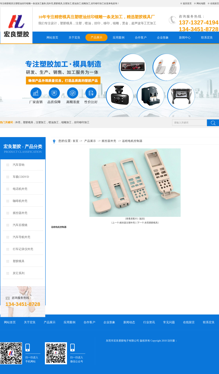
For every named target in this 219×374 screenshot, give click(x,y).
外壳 (51, 3)
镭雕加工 (86, 3)
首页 (75, 140)
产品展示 (96, 37)
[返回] (142, 218)
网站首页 (52, 37)
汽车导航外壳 (21, 237)
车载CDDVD (21, 176)
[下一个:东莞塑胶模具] (147, 222)
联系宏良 (207, 37)
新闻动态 (129, 322)
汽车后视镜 (20, 225)
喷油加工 (76, 3)
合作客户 (141, 37)
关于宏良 (74, 37)
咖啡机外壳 (20, 200)
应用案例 (118, 37)
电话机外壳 (20, 188)
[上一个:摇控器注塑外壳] (124, 222)
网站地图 (201, 3)
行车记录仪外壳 (23, 249)
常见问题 (169, 322)
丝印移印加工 (97, 3)
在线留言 (214, 3)
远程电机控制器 (132, 140)
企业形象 (163, 37)
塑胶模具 (58, 3)
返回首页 (187, 3)
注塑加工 (67, 3)
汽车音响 (18, 164)
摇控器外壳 (20, 212)
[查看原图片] (131, 218)
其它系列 (18, 273)
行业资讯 (149, 322)
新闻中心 (185, 37)
